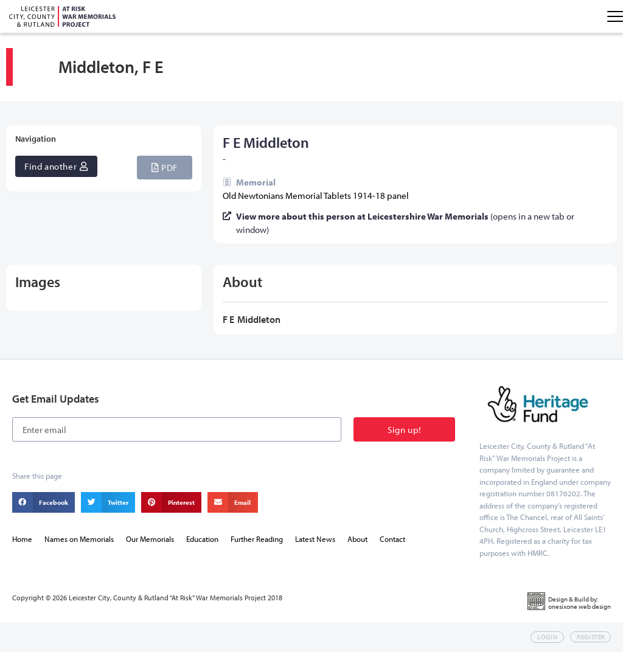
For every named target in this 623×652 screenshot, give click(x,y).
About (357, 539)
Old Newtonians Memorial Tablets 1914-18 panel (316, 195)
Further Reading (257, 539)
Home (22, 539)
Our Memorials (150, 539)
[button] (164, 167)
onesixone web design (579, 606)
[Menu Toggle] (615, 16)
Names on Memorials (79, 539)
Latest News (315, 539)
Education (202, 539)
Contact (392, 539)
